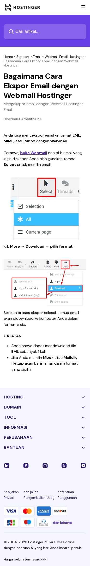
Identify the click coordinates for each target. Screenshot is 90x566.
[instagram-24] (45, 465)
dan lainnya (62, 522)
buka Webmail (33, 152)
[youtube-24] (83, 465)
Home (8, 56)
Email (37, 56)
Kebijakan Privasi (11, 495)
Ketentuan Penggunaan (67, 495)
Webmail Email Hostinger (64, 56)
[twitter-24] (64, 465)
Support (23, 56)
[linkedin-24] (7, 465)
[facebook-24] (26, 465)
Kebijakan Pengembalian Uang (39, 495)
